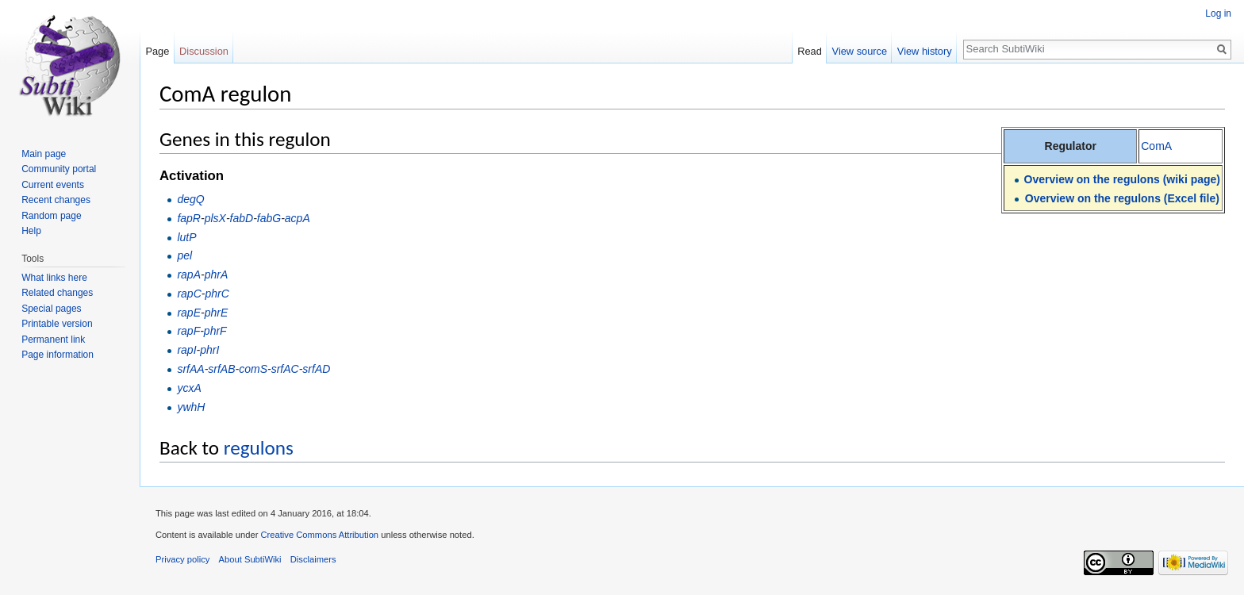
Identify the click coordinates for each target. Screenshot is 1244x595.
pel (184, 255)
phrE (216, 312)
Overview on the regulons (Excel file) (1122, 198)
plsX (215, 218)
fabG (269, 218)
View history (924, 51)
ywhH (191, 407)
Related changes (57, 292)
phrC (216, 293)
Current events (52, 184)
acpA (297, 218)
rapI (186, 350)
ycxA (189, 388)
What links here (54, 277)
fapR (189, 218)
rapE (189, 312)
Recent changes (55, 199)
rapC (189, 293)
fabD (242, 218)
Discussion (203, 51)
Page (157, 51)
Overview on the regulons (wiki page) (1122, 179)
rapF (188, 330)
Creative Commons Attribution (319, 534)
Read (809, 51)
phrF (215, 330)
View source (859, 51)
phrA (216, 274)
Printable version (56, 323)
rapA (189, 274)
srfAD (316, 369)
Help (31, 230)
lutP (186, 237)
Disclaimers (313, 559)
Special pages (51, 308)
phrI (209, 350)
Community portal (58, 169)
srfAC (285, 369)
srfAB (221, 369)
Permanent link (53, 339)
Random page (51, 215)
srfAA (190, 369)
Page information (57, 354)
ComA (1156, 146)
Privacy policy (182, 559)
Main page (43, 153)
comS (253, 369)
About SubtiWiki (250, 559)
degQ (190, 199)
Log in (1218, 13)
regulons (259, 448)
